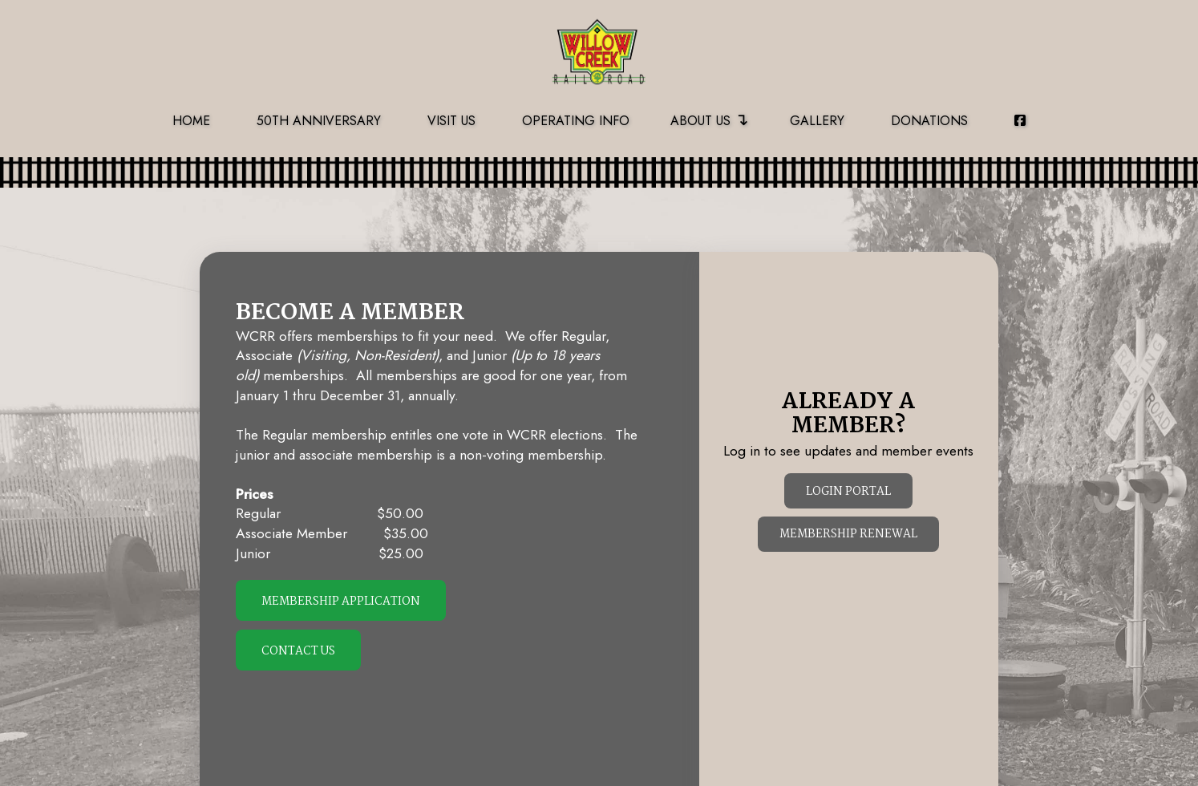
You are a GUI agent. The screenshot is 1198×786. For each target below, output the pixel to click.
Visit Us (451, 120)
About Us (709, 119)
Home (191, 120)
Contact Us (298, 651)
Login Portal (848, 492)
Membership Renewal (848, 534)
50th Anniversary (319, 120)
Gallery (817, 120)
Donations (929, 120)
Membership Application (340, 602)
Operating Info (575, 120)
